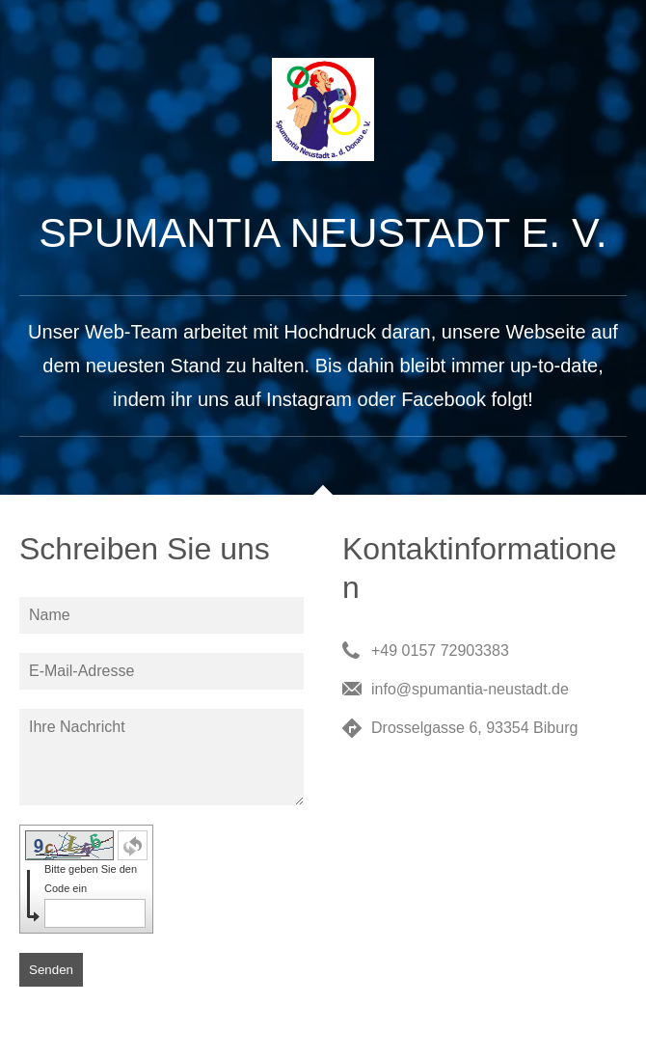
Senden (51, 970)
